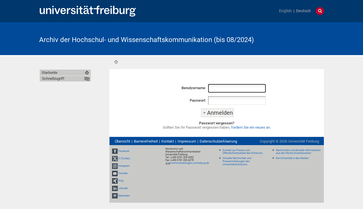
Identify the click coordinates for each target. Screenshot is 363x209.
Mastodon (124, 195)
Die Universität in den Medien (292, 158)
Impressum (187, 141)
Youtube (123, 173)
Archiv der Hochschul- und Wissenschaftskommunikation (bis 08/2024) (146, 40)
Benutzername (193, 88)
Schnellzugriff (53, 78)
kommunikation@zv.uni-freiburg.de (189, 163)
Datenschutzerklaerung (218, 141)
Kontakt (167, 141)
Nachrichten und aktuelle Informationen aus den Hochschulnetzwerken (298, 152)
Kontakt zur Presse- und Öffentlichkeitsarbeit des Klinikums (243, 152)
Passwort (197, 100)
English (285, 11)
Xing (120, 180)
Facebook (124, 151)
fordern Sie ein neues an (250, 127)
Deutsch (303, 11)
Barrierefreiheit (146, 141)
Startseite (116, 62)
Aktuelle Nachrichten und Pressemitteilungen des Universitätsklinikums (237, 161)
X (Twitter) (124, 158)
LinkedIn (123, 188)
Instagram (124, 165)
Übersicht (122, 141)
